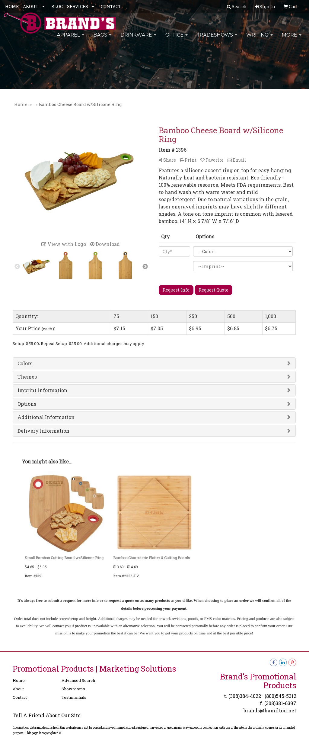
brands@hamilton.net (270, 710)
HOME (12, 6)
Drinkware (138, 39)
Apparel (70, 39)
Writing (259, 39)
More (291, 39)
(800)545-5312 (280, 696)
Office (176, 39)
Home (19, 680)
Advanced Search (78, 680)
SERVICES (77, 6)
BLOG (57, 6)
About (18, 689)
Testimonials (74, 697)
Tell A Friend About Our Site (47, 715)
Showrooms (73, 689)
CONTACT (111, 6)
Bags (102, 39)
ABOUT (31, 6)
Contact (20, 697)
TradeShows (217, 39)
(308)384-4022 (244, 696)
